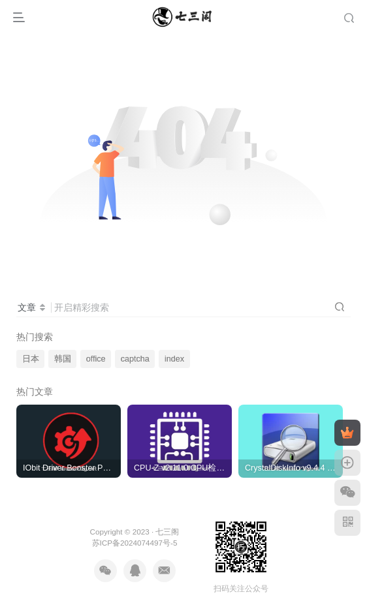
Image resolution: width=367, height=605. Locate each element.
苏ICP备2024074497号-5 (135, 542)
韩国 (62, 359)
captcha (135, 359)
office (96, 359)
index (174, 359)
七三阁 (167, 531)
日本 (30, 359)
